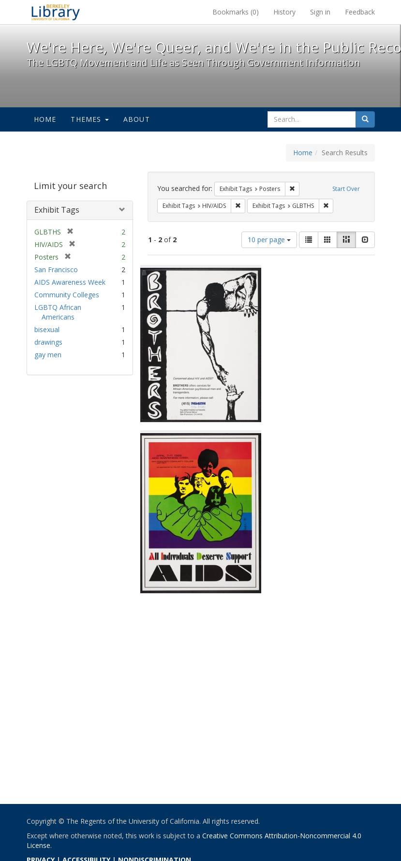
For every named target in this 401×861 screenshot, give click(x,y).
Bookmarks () (235, 11)
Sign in (320, 11)
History (284, 11)
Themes (89, 119)
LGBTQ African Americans (57, 312)
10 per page (269, 239)
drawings (48, 342)
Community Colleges (66, 294)
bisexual (46, 329)
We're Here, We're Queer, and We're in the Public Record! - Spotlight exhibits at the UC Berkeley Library (55, 12)
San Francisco (56, 269)
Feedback (360, 11)
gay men (47, 354)
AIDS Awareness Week (69, 282)
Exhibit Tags (56, 209)
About (136, 119)
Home (45, 119)
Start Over (346, 189)
